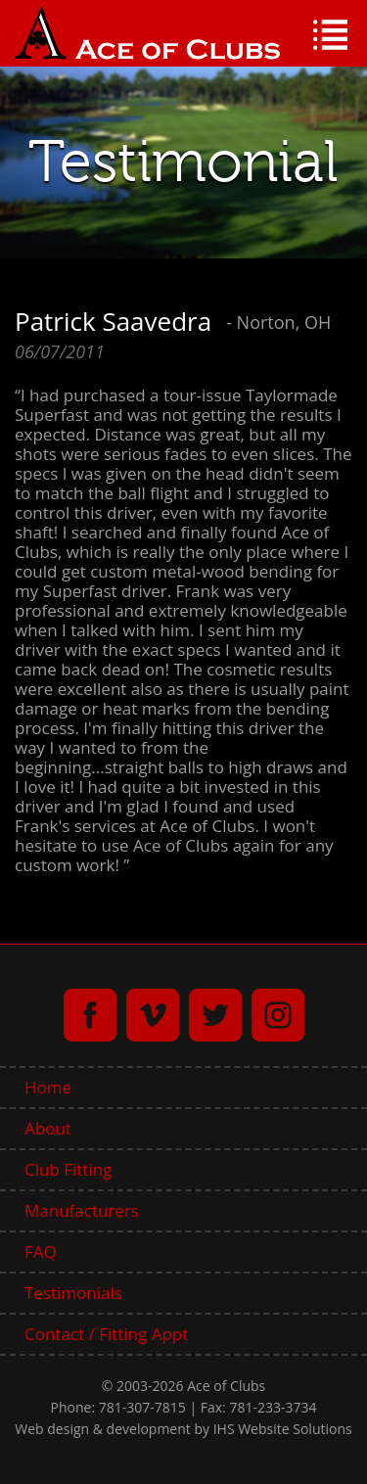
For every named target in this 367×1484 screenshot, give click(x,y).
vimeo (152, 1015)
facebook (90, 1015)
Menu (330, 35)
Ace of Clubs (147, 33)
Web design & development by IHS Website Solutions (183, 1428)
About (47, 1128)
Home (47, 1087)
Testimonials (73, 1292)
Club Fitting (68, 1169)
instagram (278, 1015)
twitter (215, 1015)
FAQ (40, 1251)
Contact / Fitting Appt (106, 1333)
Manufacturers (81, 1210)
